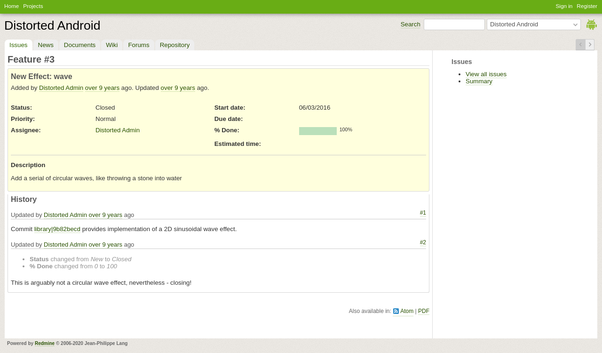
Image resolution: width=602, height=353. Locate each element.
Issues (18, 44)
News (46, 44)
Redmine (45, 343)
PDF (423, 311)
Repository (175, 44)
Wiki (112, 44)
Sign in (564, 6)
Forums (138, 44)
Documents (79, 44)
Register (587, 6)
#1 (423, 212)
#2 (423, 242)
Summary (479, 81)
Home (11, 6)
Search (410, 24)
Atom (406, 311)
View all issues (486, 74)
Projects (33, 6)
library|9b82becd (57, 229)
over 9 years (102, 87)
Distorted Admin (61, 87)
